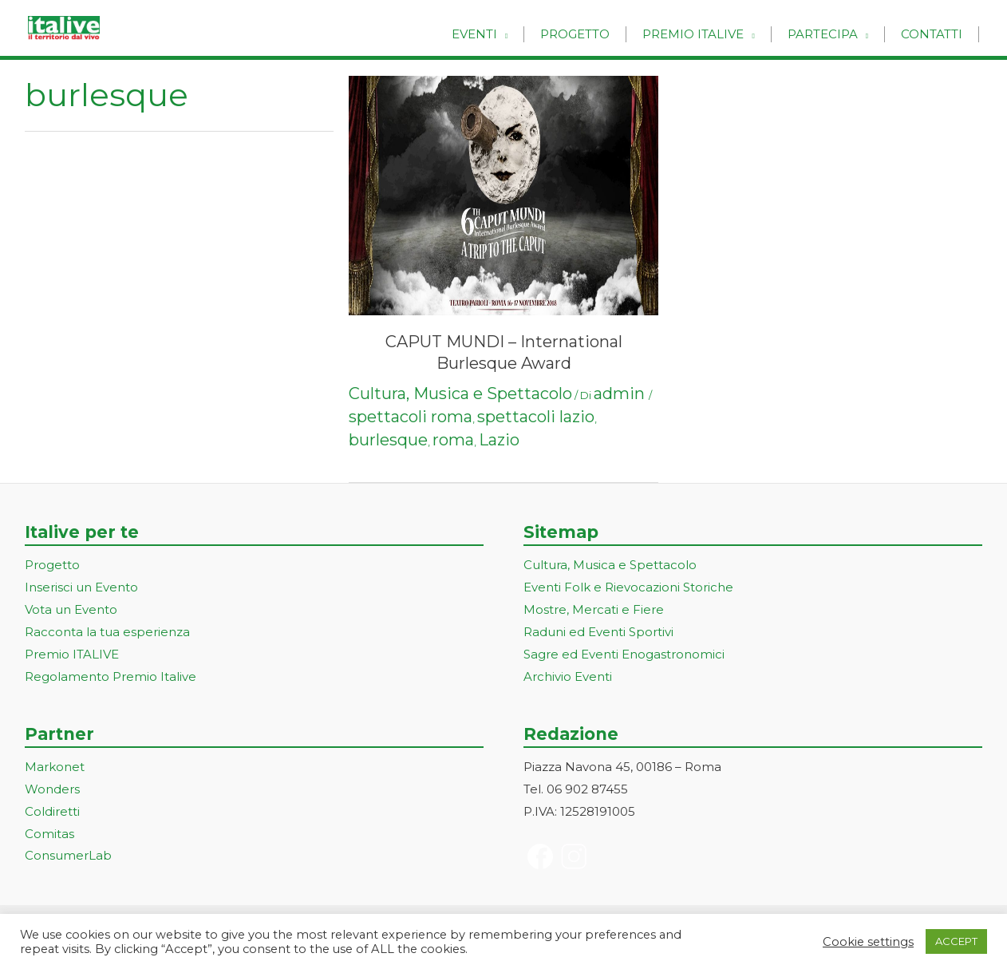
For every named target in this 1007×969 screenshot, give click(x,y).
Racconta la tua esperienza (107, 631)
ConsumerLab (68, 855)
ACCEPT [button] (956, 941)
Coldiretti (52, 811)
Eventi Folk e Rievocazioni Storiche (628, 587)
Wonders (52, 789)
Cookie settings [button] (868, 942)
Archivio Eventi (567, 676)
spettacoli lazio (535, 416)
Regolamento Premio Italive (110, 676)
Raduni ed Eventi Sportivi (598, 631)
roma (453, 439)
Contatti (935, 34)
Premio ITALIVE (72, 654)
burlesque (388, 439)
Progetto (603, 34)
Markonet (55, 766)
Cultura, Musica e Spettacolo (460, 393)
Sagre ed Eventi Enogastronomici (624, 654)
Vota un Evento (71, 609)
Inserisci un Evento (81, 587)
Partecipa (835, 34)
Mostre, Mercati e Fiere (593, 609)
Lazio (499, 439)
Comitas (49, 833)
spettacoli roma (410, 416)
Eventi (510, 34)
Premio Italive (713, 34)
